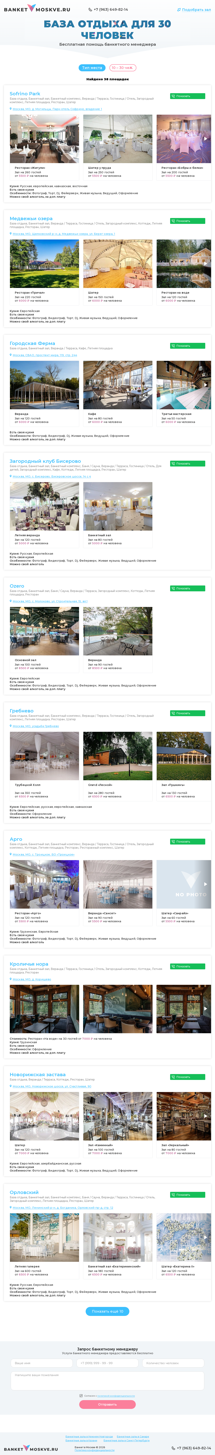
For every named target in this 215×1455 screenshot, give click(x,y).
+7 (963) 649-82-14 (111, 9)
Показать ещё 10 (107, 1313)
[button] (206, 143)
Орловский (24, 1194)
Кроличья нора (29, 966)
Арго (16, 841)
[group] (44, 149)
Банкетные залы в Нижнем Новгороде (89, 1436)
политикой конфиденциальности (116, 1397)
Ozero (17, 588)
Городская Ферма (32, 345)
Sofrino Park (25, 95)
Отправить (107, 1406)
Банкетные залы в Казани (81, 1440)
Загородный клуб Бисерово (45, 463)
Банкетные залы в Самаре (133, 1436)
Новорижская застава (38, 1076)
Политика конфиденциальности (95, 1450)
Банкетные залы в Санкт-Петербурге (127, 1440)
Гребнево (22, 712)
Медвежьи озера (31, 220)
